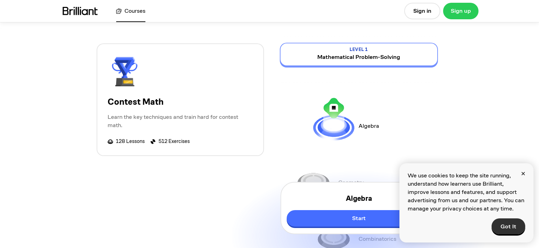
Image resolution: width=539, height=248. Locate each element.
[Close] (523, 173)
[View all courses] (130, 11)
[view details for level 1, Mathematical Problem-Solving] (358, 54)
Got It (508, 226)
